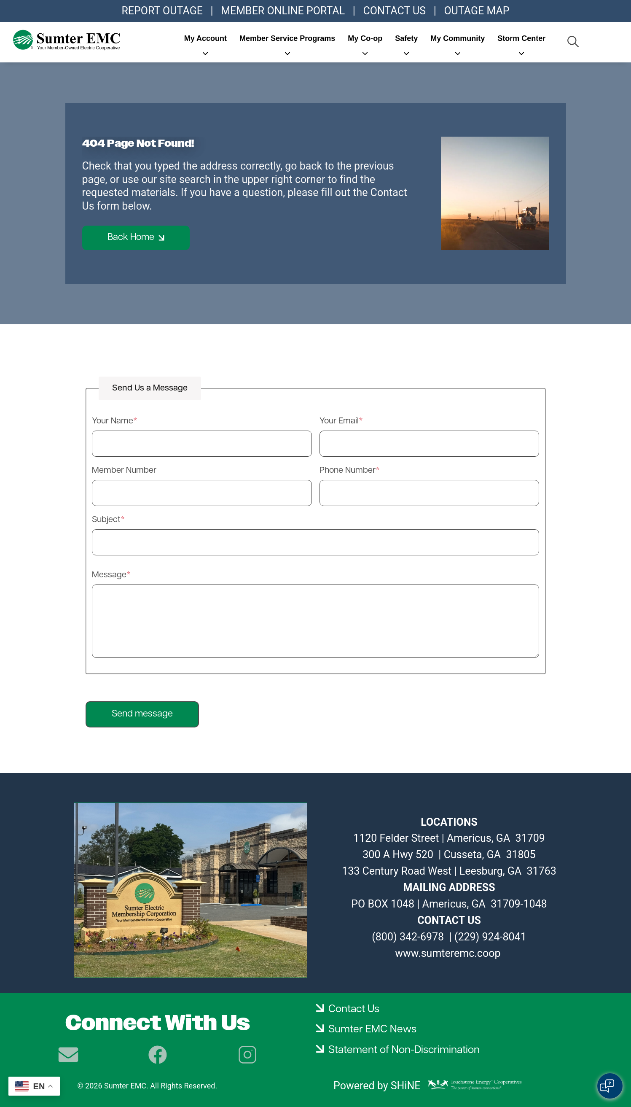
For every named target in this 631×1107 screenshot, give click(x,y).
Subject (106, 520)
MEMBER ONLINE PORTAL (283, 11)
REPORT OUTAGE (161, 11)
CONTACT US (394, 11)
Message (109, 575)
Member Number (124, 470)
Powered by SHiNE (376, 1086)
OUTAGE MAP (476, 11)
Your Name (112, 421)
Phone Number (348, 470)
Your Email (339, 421)
